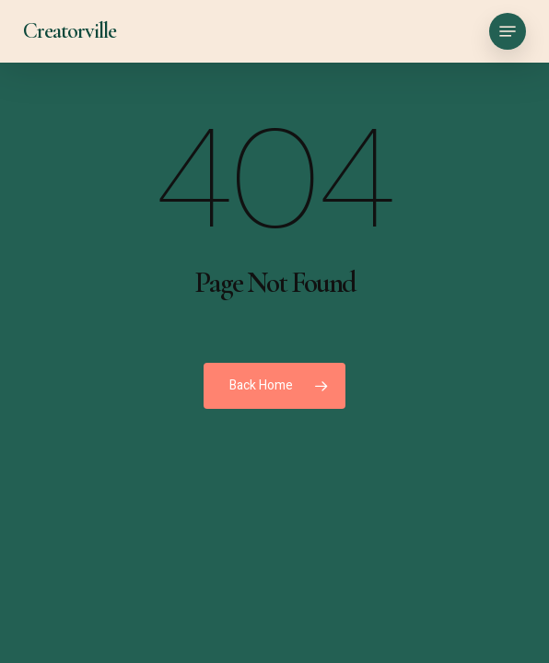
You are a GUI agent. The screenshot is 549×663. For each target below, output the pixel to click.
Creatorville (69, 31)
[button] (507, 31)
